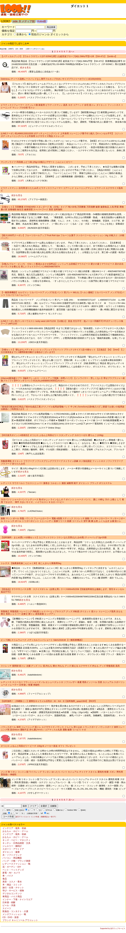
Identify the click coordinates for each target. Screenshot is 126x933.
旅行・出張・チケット (13, 887)
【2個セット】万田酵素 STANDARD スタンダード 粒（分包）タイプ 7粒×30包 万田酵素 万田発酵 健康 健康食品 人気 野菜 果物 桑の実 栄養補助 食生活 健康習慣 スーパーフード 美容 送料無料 (62, 208)
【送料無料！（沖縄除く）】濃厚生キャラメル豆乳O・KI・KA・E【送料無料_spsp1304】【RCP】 (49, 701)
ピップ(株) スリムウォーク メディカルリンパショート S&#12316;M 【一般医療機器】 (42, 640)
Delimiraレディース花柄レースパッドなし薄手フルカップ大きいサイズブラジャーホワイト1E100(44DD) (51, 79)
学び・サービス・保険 (13, 890)
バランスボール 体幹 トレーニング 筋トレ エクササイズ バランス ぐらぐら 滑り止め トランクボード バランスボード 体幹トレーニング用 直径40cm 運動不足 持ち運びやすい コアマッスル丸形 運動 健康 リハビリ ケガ (63, 728)
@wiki (83, 810)
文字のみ (49, 810)
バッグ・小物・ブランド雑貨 (16, 861)
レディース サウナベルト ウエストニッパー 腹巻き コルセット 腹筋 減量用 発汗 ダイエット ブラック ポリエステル (56, 483)
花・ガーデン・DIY (11, 867)
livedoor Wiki (72, 810)
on (47, 813)
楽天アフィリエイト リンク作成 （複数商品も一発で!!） (36, 817)
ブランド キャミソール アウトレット (20, 920)
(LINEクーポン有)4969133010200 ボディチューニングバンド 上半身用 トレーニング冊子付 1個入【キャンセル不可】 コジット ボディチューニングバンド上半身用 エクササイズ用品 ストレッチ (62, 134)
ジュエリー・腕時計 (12, 846)
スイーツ (6, 908)
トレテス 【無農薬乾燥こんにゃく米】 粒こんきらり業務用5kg (31, 563)
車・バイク (7, 875)
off (42, 813)
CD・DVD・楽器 (10, 917)
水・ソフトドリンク (12, 855)
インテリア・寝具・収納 (14, 828)
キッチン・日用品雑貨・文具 (16, 843)
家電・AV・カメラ (11, 873)
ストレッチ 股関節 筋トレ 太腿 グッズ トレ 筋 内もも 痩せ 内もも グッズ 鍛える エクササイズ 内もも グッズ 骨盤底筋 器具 (60, 666)
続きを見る (25, 67)
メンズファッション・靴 (14, 914)
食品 (4, 878)
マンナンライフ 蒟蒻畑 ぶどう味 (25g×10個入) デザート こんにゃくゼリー (36, 162)
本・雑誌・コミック (12, 884)
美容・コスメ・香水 (12, 881)
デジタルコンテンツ (12, 893)
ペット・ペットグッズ (13, 870)
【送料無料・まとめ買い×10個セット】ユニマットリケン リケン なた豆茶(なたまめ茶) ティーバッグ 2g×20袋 (54, 537)
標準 (8, 810)
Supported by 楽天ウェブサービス (112, 928)
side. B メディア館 (24, 21)
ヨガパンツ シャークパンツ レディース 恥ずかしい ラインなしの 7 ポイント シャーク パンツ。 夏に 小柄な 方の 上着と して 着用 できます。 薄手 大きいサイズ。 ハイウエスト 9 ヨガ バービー (62, 500)
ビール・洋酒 (8, 905)
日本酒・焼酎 (8, 902)
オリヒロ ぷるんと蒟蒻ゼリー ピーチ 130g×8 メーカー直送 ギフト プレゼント (38, 746)
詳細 (16, 810)
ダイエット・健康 (11, 852)
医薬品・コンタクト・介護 (15, 911)
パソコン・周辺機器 (12, 858)
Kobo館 (41, 21)
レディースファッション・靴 (16, 864)
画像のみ (59, 810)
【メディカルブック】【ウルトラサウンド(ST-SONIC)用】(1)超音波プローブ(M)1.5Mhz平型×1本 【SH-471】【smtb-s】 (59, 56)
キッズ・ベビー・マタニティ (16, 840)
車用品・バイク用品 (12, 896)
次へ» (71, 51)
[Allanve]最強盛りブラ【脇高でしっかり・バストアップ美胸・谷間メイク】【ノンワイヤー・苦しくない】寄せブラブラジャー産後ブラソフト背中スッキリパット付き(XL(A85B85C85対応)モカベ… (63, 379)
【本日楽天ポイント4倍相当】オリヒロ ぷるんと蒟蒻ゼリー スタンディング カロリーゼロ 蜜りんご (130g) (52, 435)
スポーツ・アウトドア (13, 849)
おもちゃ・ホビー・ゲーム (15, 831)
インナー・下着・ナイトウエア (17, 899)
